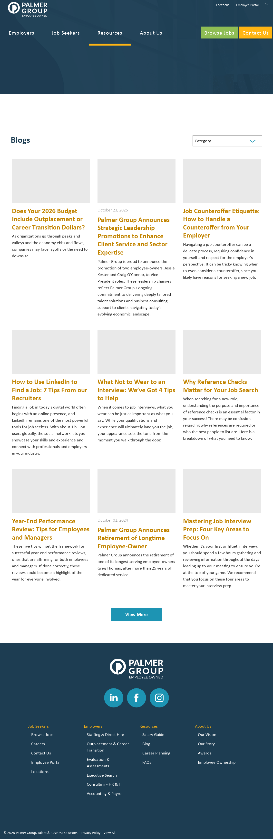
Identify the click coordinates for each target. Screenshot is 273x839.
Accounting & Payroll (105, 793)
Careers (38, 743)
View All (109, 832)
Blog (146, 743)
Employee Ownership (216, 762)
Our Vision (207, 734)
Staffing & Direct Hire (105, 734)
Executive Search (102, 775)
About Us (203, 726)
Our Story (206, 743)
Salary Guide (153, 734)
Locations (40, 771)
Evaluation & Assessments (98, 762)
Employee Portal (45, 762)
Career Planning (156, 753)
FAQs (146, 762)
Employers (93, 726)
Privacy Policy (90, 832)
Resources (148, 726)
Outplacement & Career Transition (108, 747)
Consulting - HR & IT (104, 784)
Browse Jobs (42, 734)
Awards (204, 753)
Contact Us (41, 753)
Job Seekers (38, 726)
